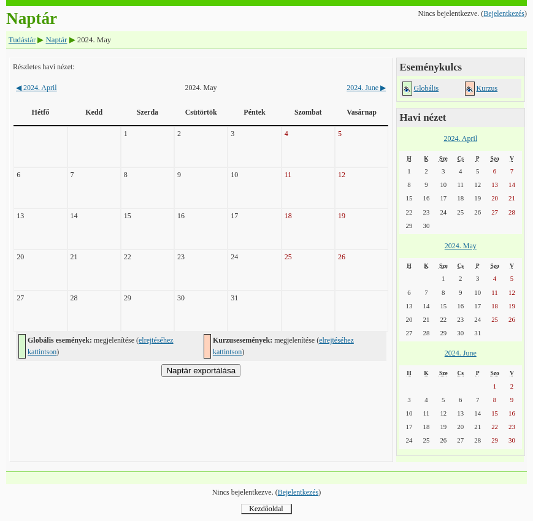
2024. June (366, 87)
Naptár (56, 40)
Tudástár (22, 40)
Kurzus (487, 88)
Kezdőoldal (266, 508)
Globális (426, 88)
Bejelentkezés (503, 13)
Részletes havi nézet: (44, 67)
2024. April (36, 87)
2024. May (461, 245)
